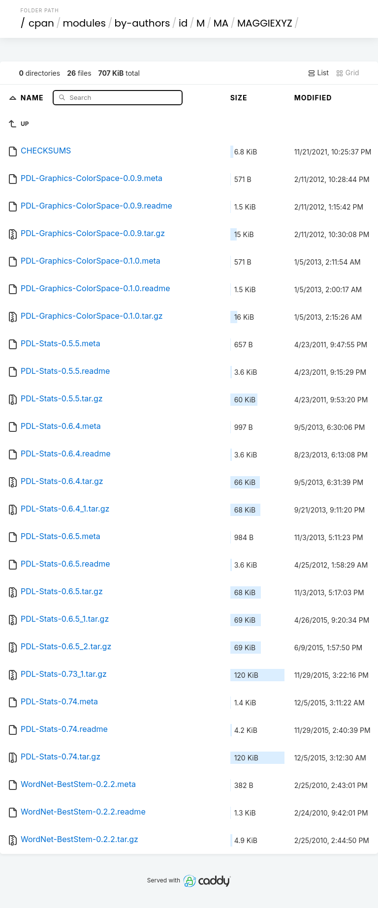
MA (221, 23)
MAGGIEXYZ (264, 23)
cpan (41, 23)
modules (84, 23)
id (183, 23)
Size (239, 97)
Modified (313, 97)
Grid (347, 72)
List (318, 72)
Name (33, 97)
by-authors (142, 23)
